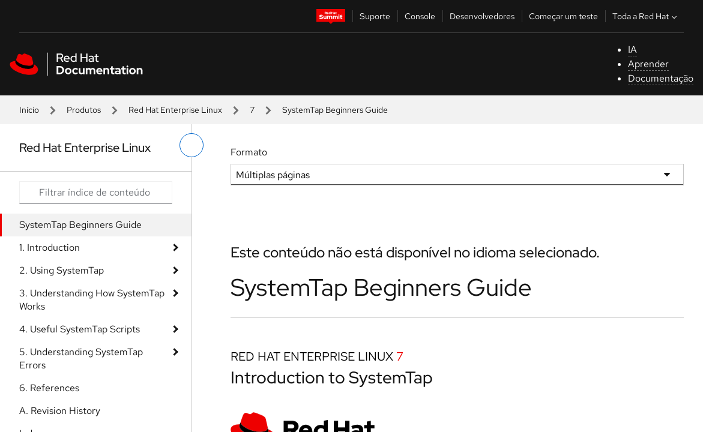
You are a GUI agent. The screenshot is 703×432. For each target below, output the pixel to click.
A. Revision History (59, 410)
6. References (49, 388)
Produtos (84, 109)
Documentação (660, 78)
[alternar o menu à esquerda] (192, 145)
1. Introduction (49, 247)
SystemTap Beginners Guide (80, 224)
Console (420, 16)
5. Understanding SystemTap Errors (81, 358)
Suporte (375, 16)
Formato (249, 152)
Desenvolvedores (482, 16)
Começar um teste (563, 16)
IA (632, 49)
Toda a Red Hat (646, 16)
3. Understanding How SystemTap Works (91, 300)
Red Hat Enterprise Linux (175, 109)
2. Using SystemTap (61, 270)
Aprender (648, 64)
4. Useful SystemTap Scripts (79, 329)
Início (29, 109)
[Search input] (95, 192)
